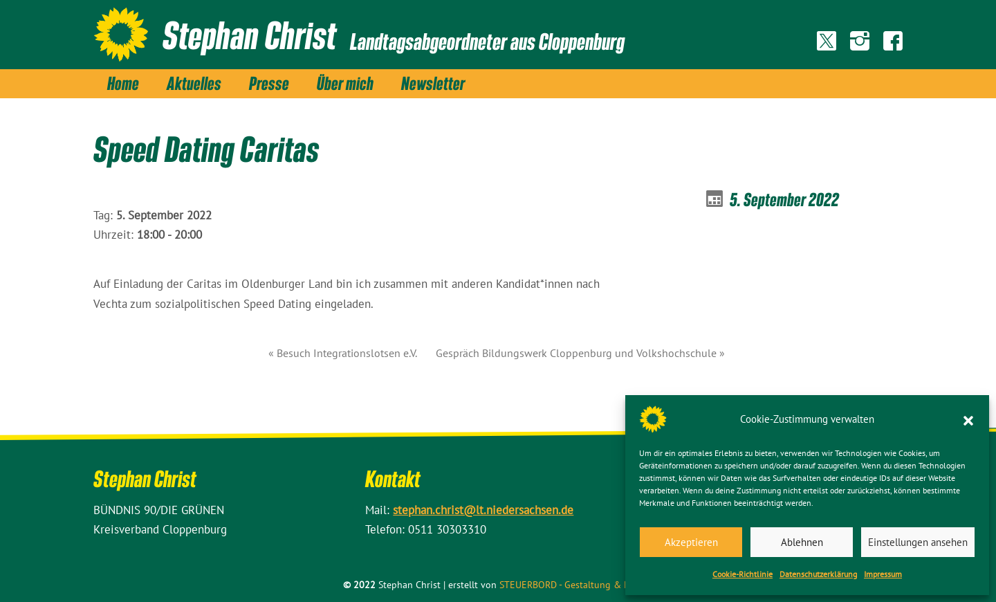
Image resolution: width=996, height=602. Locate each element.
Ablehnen (802, 542)
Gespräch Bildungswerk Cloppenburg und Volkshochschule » (580, 353)
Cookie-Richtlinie (742, 574)
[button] (968, 419)
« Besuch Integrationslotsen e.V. (342, 353)
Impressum (883, 574)
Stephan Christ (249, 34)
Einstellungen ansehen (918, 542)
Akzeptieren (691, 542)
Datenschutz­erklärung (818, 574)
